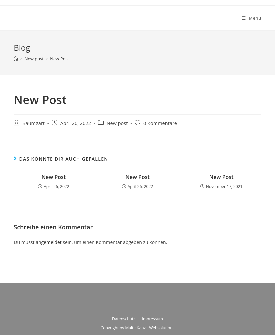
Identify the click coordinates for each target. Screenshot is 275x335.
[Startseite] (16, 59)
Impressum (152, 319)
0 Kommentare (160, 123)
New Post (53, 177)
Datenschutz (123, 319)
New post (117, 123)
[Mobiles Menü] (251, 18)
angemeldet (49, 242)
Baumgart (33, 123)
